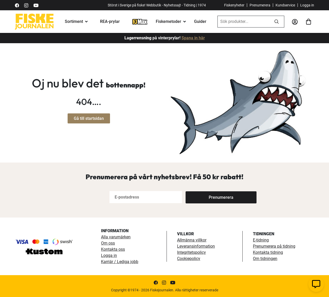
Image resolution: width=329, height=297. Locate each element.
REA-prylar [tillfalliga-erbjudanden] (110, 21)
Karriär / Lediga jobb (119, 261)
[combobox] (243, 21)
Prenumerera (260, 5)
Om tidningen (265, 258)
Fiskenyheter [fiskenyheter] (234, 5)
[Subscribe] (202, 197)
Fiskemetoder (168, 21)
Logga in (307, 5)
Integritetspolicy (191, 252)
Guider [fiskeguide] (200, 21)
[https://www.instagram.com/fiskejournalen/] (26, 5)
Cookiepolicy (188, 258)
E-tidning (261, 240)
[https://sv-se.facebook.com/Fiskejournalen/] (17, 5)
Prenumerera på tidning (274, 246)
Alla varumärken (116, 237)
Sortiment (74, 21)
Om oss (108, 243)
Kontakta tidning (268, 252)
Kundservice (285, 5)
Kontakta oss (113, 249)
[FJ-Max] (140, 21)
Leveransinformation (196, 246)
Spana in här (193, 37)
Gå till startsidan (89, 118)
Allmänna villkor (191, 240)
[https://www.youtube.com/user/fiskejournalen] (36, 5)
